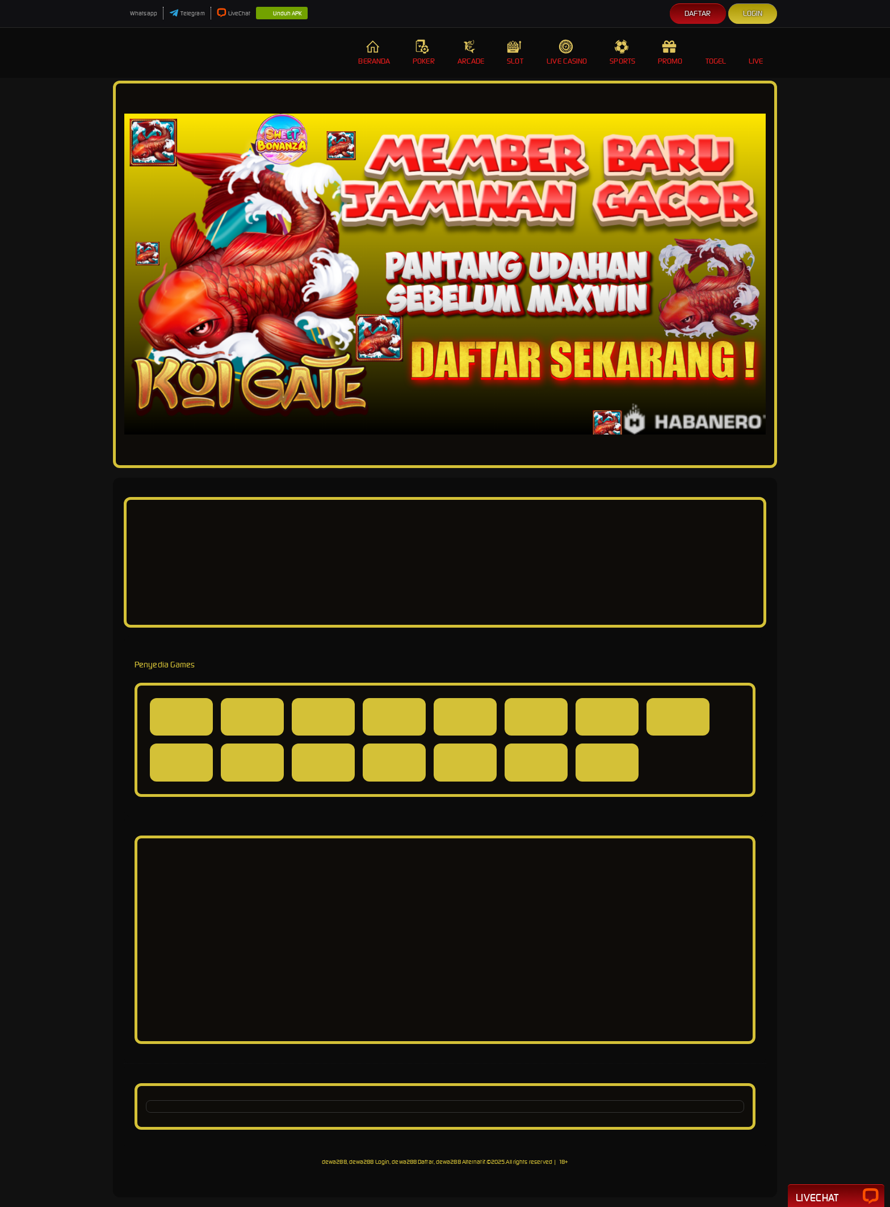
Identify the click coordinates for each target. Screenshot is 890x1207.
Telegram (187, 13)
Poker (424, 52)
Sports (622, 52)
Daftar (698, 13)
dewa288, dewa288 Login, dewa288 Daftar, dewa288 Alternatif (403, 1162)
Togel (716, 52)
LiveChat (234, 13)
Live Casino (567, 52)
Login (753, 13)
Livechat (836, 1197)
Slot (515, 52)
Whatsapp (138, 13)
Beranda (374, 52)
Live (757, 52)
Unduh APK (282, 13)
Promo (670, 52)
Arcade (471, 52)
